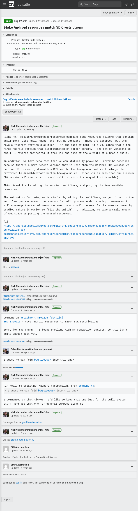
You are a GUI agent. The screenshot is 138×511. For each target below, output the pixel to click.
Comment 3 (16, 310)
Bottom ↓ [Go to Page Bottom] (100, 119)
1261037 (19, 367)
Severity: (15, 57)
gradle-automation (32, 422)
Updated (15, 261)
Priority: (16, 53)
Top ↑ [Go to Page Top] (7, 499)
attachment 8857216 (33, 317)
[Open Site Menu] (4, 4)
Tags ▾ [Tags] (114, 119)
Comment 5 (16, 378)
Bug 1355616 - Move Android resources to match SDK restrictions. (37, 99)
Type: (17, 48)
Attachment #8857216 (14, 341)
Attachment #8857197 (14, 295)
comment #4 (85, 386)
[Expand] (132, 248)
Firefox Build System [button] (33, 40)
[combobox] (99, 4)
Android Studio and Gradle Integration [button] (43, 43)
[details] (56, 317)
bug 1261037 (42, 359)
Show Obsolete (13, 111)
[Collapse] (132, 128)
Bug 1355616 (20, 21)
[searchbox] (99, 4)
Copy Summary (111, 12)
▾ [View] (121, 12)
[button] (130, 4)
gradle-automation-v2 (22, 439)
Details (131, 99)
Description (16, 129)
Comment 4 (16, 352)
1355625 (15, 267)
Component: (13, 43)
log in (19, 482)
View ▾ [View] (131, 12)
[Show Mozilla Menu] (11, 4)
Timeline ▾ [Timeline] (128, 119)
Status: (16, 70)
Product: (15, 40)
